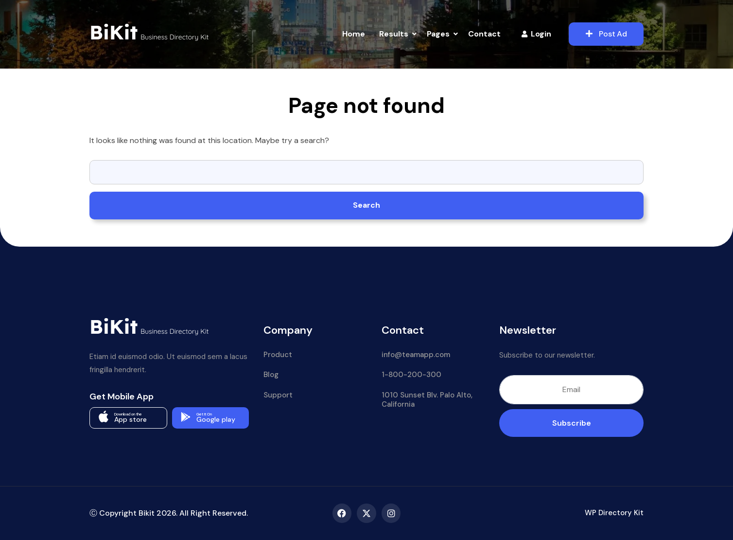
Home (353, 34)
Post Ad (606, 34)
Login (536, 34)
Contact (484, 34)
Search (366, 205)
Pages (438, 34)
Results (393, 34)
